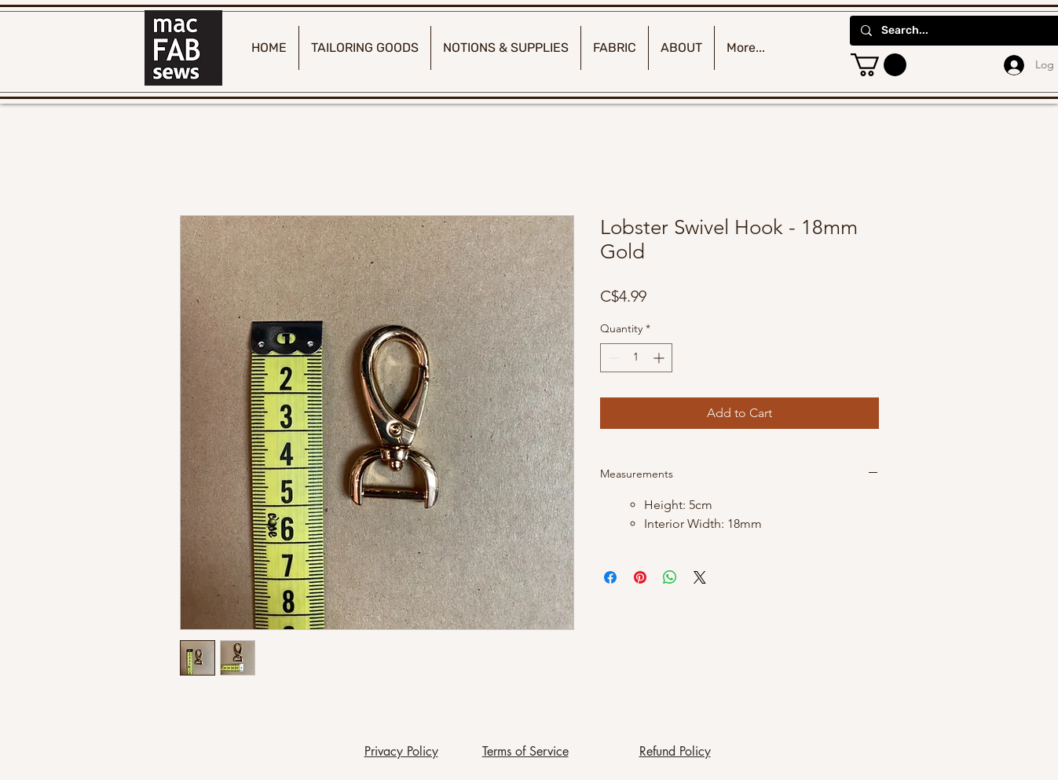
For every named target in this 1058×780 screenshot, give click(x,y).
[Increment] (660, 358)
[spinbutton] (636, 358)
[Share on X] (699, 577)
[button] (878, 64)
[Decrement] (612, 358)
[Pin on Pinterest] (640, 577)
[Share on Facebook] (610, 577)
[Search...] (962, 31)
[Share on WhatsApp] (670, 577)
